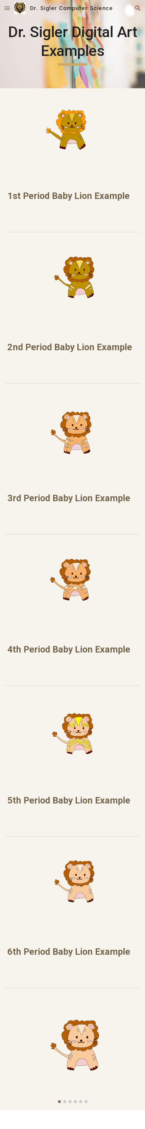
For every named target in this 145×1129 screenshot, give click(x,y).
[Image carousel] (72, 1052)
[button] (7, 8)
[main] (72, 44)
